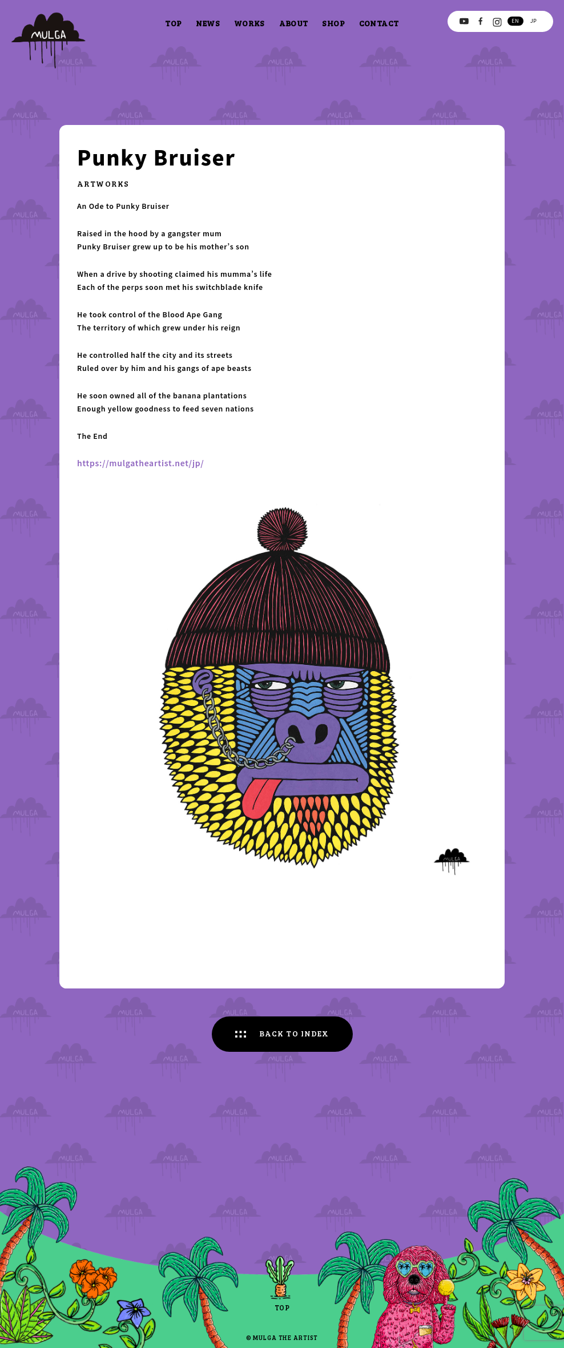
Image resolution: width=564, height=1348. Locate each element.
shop (333, 23)
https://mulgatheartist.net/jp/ (140, 463)
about (293, 23)
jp (533, 21)
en (515, 21)
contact (379, 23)
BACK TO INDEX (294, 1033)
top (173, 23)
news (208, 23)
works (249, 23)
